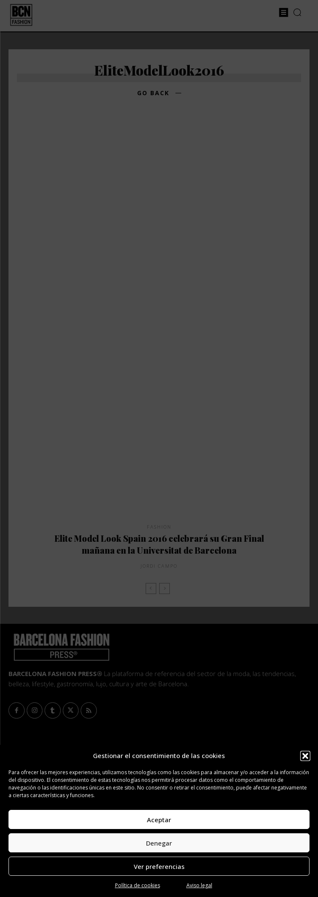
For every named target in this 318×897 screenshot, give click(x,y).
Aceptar (159, 819)
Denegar (159, 843)
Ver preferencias (159, 866)
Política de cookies (137, 885)
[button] (305, 756)
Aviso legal (199, 885)
